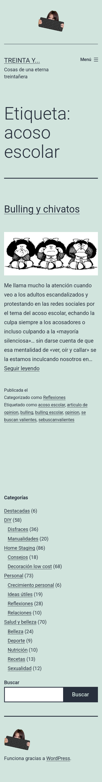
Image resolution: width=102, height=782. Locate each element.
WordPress (58, 758)
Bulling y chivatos (42, 209)
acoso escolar (51, 404)
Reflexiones (54, 397)
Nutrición (17, 650)
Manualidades (23, 539)
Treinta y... (22, 60)
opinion (72, 412)
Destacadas (17, 511)
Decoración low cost (30, 566)
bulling (26, 412)
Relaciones (20, 613)
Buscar (11, 682)
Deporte (16, 640)
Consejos (18, 557)
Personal (13, 575)
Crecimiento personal (31, 585)
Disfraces (18, 529)
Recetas (16, 659)
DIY (7, 520)
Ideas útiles (20, 594)
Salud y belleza (20, 622)
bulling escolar (49, 412)
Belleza (15, 631)
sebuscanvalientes (56, 419)
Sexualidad (20, 668)
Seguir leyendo (21, 368)
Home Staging (19, 548)
